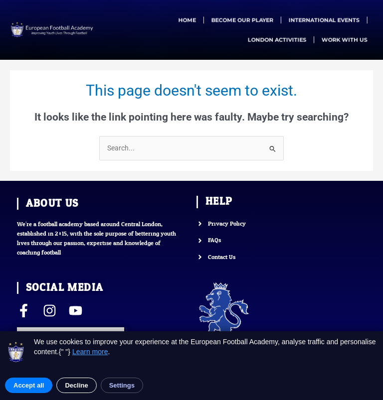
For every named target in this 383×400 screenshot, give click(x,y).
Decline (76, 385)
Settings (122, 385)
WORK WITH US (341, 39)
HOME (189, 20)
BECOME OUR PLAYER (242, 20)
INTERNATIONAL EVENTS (321, 20)
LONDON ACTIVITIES (275, 39)
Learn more (90, 352)
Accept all (28, 385)
